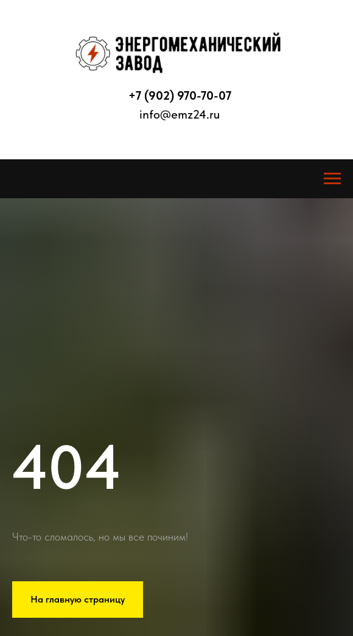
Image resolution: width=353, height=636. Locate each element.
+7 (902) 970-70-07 (179, 95)
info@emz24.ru (179, 114)
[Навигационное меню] (332, 179)
